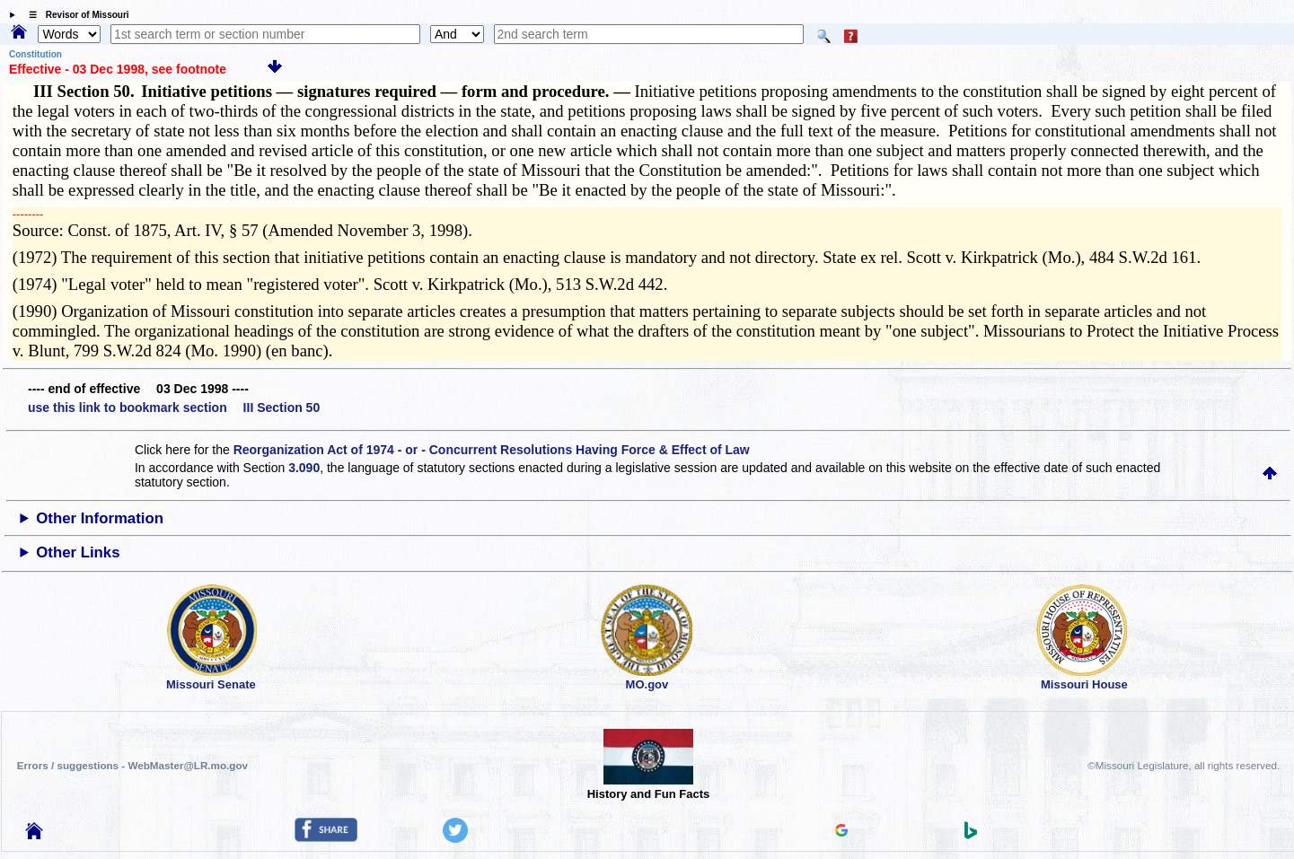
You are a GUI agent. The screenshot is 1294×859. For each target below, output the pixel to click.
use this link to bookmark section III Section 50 (174, 407)
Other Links (77, 552)
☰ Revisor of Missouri (74, 15)
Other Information (99, 518)
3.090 (304, 467)
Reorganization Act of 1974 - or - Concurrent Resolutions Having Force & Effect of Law (491, 450)
